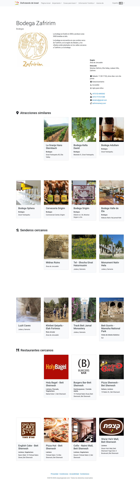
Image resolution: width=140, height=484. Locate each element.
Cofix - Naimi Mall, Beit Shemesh (83, 447)
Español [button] (117, 3)
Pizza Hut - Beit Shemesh (54, 447)
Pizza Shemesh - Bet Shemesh (110, 384)
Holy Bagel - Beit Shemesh (55, 384)
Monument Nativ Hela (110, 264)
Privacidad (54, 474)
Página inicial (46, 3)
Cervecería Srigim (55, 208)
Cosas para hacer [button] (69, 3)
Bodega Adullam (110, 145)
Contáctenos (84, 474)
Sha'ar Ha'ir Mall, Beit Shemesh (110, 440)
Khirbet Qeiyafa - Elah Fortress (55, 327)
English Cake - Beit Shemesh (28, 447)
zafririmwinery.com (99, 103)
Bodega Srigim (81, 208)
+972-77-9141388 (98, 97)
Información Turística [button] (86, 3)
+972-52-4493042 (98, 94)
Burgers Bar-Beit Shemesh (82, 384)
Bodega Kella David (81, 147)
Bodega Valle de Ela (109, 210)
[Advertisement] (70, 13)
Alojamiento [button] (56, 3)
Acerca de (100, 3)
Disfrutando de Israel (29, 3)
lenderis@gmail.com (99, 100)
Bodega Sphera (26, 208)
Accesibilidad (74, 474)
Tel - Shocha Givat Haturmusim (83, 264)
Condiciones (63, 474)
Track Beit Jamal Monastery (83, 327)
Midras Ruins (53, 262)
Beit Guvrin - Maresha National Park (110, 328)
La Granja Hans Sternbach (54, 147)
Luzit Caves (24, 325)
